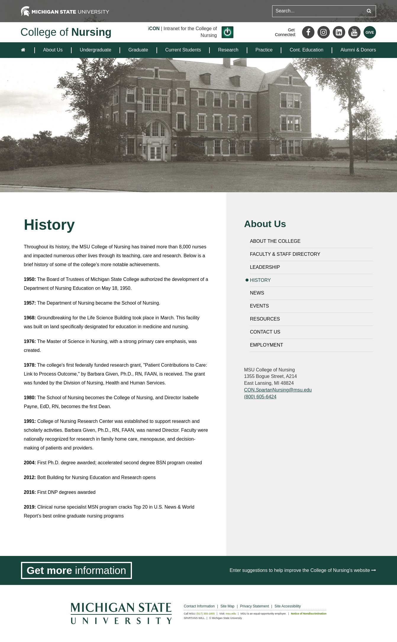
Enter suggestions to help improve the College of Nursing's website (303, 570)
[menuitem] (52, 50)
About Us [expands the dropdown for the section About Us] (53, 49)
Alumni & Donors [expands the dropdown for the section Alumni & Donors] (358, 49)
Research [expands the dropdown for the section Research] (228, 49)
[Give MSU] (370, 32)
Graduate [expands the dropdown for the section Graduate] (138, 49)
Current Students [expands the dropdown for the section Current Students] (183, 49)
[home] (24, 50)
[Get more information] (76, 570)
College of (66, 32)
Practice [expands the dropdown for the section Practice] (264, 49)
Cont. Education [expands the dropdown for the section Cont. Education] (306, 49)
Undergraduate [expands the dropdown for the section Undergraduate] (95, 49)
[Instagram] (323, 32)
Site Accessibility (288, 606)
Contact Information (199, 606)
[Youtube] (354, 32)
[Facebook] (308, 32)
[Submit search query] (369, 11)
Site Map (227, 606)
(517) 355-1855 (205, 613)
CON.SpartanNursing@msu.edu (278, 389)
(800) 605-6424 (260, 396)
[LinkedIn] (339, 32)
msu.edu (231, 613)
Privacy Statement (254, 606)
